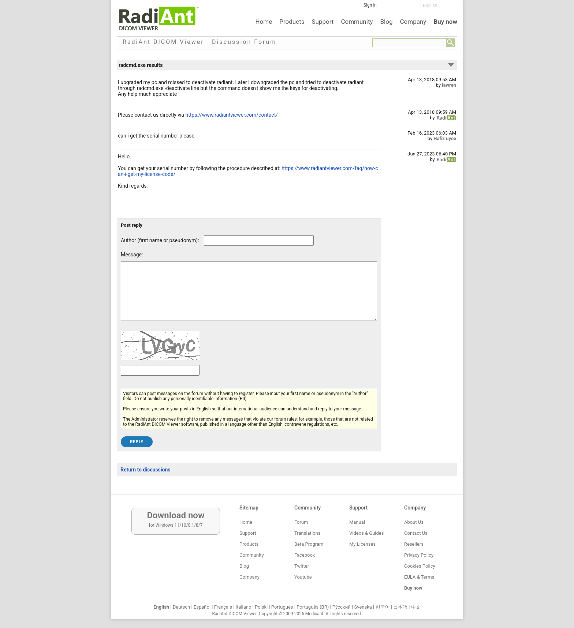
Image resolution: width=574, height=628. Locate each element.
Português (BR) (313, 607)
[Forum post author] (259, 240)
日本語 (400, 607)
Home (263, 21)
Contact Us (416, 533)
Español (202, 607)
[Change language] (439, 5)
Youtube (303, 577)
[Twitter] (398, 7)
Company (413, 21)
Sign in (370, 5)
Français (223, 607)
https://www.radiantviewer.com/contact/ (231, 115)
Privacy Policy (418, 555)
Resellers (414, 544)
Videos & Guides (366, 533)
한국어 (383, 607)
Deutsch (181, 607)
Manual (357, 522)
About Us (414, 522)
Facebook (304, 555)
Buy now (445, 21)
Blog (386, 21)
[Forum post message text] (249, 296)
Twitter (301, 566)
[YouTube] (409, 7)
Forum (301, 522)
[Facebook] (387, 7)
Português (282, 607)
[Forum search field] (409, 42)
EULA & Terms (419, 577)
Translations (307, 533)
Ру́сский (341, 607)
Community (357, 21)
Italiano (243, 607)
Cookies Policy (419, 566)
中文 (416, 607)
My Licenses (362, 544)
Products (291, 21)
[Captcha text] (160, 381)
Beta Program (308, 544)
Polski (261, 607)
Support (322, 21)
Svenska (363, 607)
